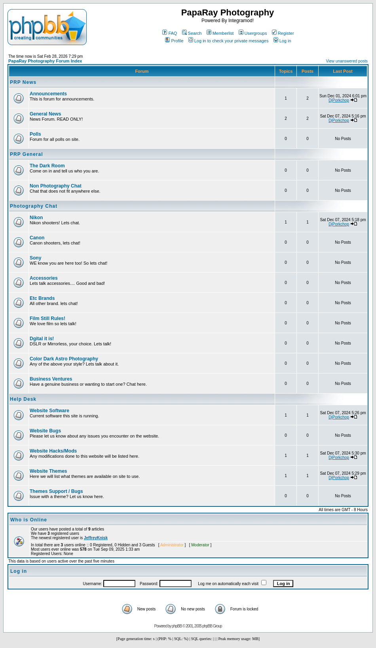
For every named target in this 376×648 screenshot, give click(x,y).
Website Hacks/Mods (53, 451)
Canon (37, 238)
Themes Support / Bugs (56, 491)
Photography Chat (33, 206)
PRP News (23, 82)
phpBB (177, 626)
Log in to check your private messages (228, 40)
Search (192, 33)
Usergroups (253, 33)
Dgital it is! (42, 338)
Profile (174, 40)
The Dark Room (47, 166)
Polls (35, 134)
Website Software (49, 410)
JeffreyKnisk (96, 538)
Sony (35, 258)
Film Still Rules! (47, 318)
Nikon (36, 217)
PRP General (26, 154)
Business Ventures (51, 379)
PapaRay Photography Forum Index (45, 61)
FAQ (169, 33)
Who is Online (28, 520)
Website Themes (48, 471)
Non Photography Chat (56, 186)
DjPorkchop (339, 100)
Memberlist (220, 33)
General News (45, 114)
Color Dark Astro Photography (64, 359)
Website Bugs (45, 431)
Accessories (44, 278)
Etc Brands (42, 298)
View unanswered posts (347, 61)
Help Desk (23, 399)
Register (283, 33)
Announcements (48, 94)
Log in (282, 40)
